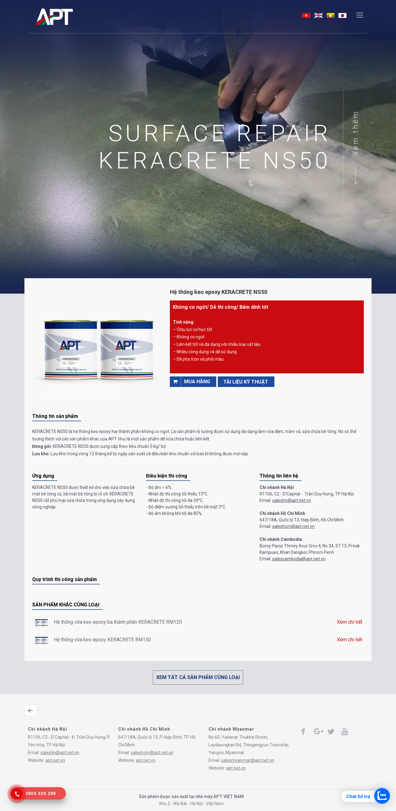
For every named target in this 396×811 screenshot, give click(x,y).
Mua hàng (190, 381)
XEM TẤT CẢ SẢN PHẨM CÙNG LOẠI (198, 677)
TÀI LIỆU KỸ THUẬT (245, 382)
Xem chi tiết (349, 622)
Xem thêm (355, 133)
